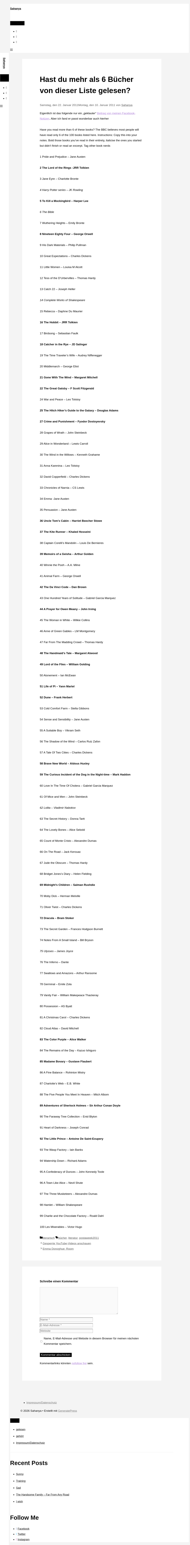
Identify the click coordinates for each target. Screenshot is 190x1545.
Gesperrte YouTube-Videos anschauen (67, 1243)
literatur (72, 1237)
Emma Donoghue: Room (58, 1248)
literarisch (49, 1237)
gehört (20, 1436)
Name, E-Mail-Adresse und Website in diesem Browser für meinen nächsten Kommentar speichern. (91, 1341)
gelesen (20, 1429)
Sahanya (15, 8)
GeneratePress (67, 1410)
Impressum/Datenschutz (41, 1402)
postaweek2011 (89, 1237)
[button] (11, 50)
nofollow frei (79, 1363)
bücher (62, 1237)
